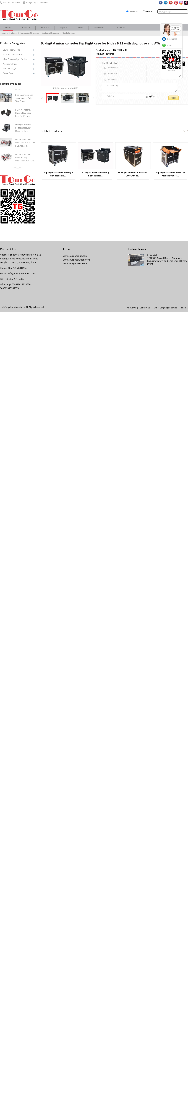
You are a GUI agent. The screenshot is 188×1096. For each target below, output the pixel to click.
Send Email (172, 39)
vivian (169, 45)
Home (8, 27)
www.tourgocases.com (75, 1047)
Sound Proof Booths (11, 49)
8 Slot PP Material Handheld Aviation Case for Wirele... (23, 112)
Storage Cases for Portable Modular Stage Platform (23, 127)
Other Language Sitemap (165, 1091)
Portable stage (9, 68)
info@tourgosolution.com (21, 1057)
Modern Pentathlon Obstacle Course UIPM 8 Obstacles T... (25, 142)
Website (149, 11)
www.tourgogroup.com (75, 1039)
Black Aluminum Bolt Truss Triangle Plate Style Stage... (24, 98)
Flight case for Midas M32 (58, 129)
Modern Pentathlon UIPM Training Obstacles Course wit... (25, 157)
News (80, 27)
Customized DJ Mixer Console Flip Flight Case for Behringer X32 (76, 949)
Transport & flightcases (29, 33)
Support (64, 27)
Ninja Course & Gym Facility (15, 59)
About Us (26, 27)
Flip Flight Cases (68, 33)
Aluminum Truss (10, 63)
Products (133, 11)
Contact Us (120, 27)
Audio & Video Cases (50, 33)
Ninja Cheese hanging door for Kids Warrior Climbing (75, 946)
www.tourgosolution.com (76, 1043)
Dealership (99, 27)
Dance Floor (8, 73)
